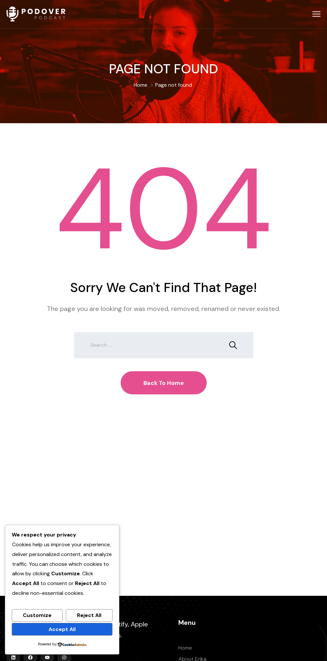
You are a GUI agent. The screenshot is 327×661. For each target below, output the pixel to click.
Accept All (62, 629)
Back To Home (163, 383)
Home (140, 84)
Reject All (89, 615)
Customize (37, 615)
